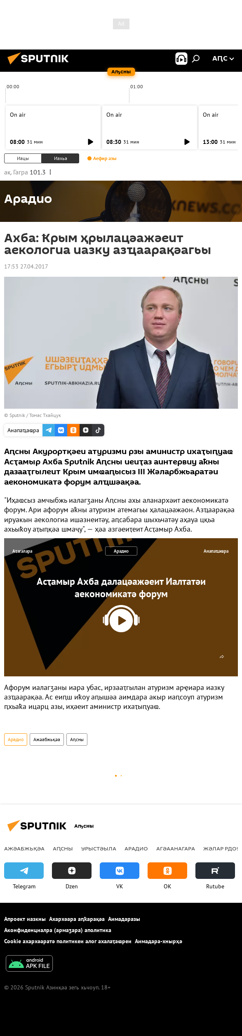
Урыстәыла (98, 848)
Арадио (121, 551)
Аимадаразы (124, 919)
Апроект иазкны (25, 919)
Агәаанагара (175, 848)
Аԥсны (77, 739)
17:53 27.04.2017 (26, 266)
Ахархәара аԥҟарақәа (77, 919)
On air (18, 114)
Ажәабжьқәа (46, 739)
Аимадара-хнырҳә (158, 941)
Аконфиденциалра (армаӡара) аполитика (57, 930)
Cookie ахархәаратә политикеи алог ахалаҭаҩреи (68, 941)
